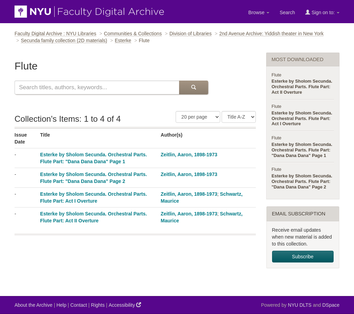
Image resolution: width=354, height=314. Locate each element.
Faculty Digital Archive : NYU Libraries (55, 33)
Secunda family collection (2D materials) (64, 40)
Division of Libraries (190, 33)
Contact (78, 305)
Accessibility (125, 305)
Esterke (123, 40)
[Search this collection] (97, 87)
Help (61, 305)
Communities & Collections (133, 33)
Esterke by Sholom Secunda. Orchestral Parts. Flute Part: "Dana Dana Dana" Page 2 (302, 181)
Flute (276, 74)
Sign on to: (322, 12)
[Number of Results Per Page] (198, 117)
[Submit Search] (193, 87)
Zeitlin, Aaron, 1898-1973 (189, 154)
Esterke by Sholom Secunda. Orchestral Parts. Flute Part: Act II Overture (302, 86)
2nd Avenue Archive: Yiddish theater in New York (271, 33)
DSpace (330, 305)
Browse (258, 12)
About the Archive (34, 305)
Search (287, 12)
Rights (98, 305)
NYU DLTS (299, 305)
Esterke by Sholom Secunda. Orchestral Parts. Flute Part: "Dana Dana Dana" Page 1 (302, 150)
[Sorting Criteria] (239, 117)
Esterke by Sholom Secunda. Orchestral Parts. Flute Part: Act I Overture (302, 118)
